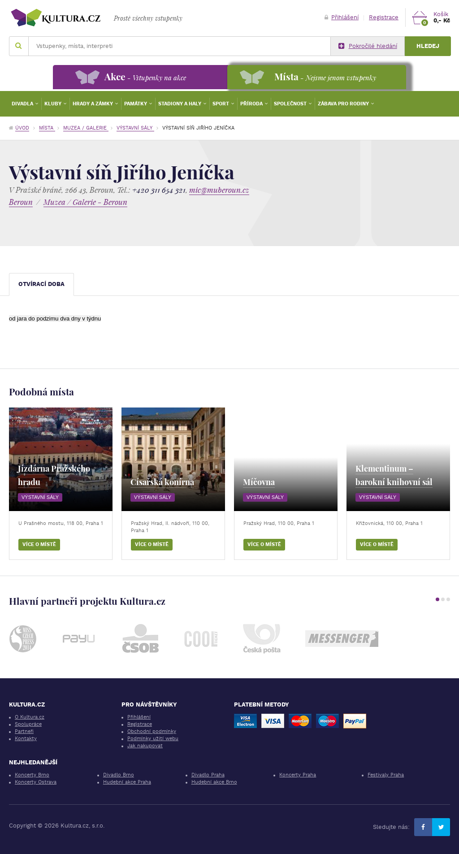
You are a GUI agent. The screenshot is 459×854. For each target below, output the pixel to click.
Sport (221, 104)
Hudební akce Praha (127, 782)
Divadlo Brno (118, 775)
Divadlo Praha (208, 775)
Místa (47, 128)
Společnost (291, 104)
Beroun (21, 202)
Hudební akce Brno (214, 782)
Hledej (427, 46)
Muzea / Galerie (85, 128)
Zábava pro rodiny (344, 104)
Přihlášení (342, 17)
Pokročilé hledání (367, 46)
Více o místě (39, 544)
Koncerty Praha (297, 775)
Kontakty (26, 738)
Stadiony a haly (180, 104)
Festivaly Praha (386, 775)
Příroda (252, 104)
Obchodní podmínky (151, 731)
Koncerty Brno (32, 775)
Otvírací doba (41, 284)
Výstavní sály (135, 128)
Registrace (383, 17)
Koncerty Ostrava (35, 782)
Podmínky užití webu (152, 738)
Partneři (24, 731)
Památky (136, 104)
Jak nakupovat (145, 746)
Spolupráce (28, 724)
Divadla (23, 104)
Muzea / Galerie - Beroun (85, 202)
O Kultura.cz (29, 717)
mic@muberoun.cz (219, 190)
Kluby (53, 104)
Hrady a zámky (93, 104)
